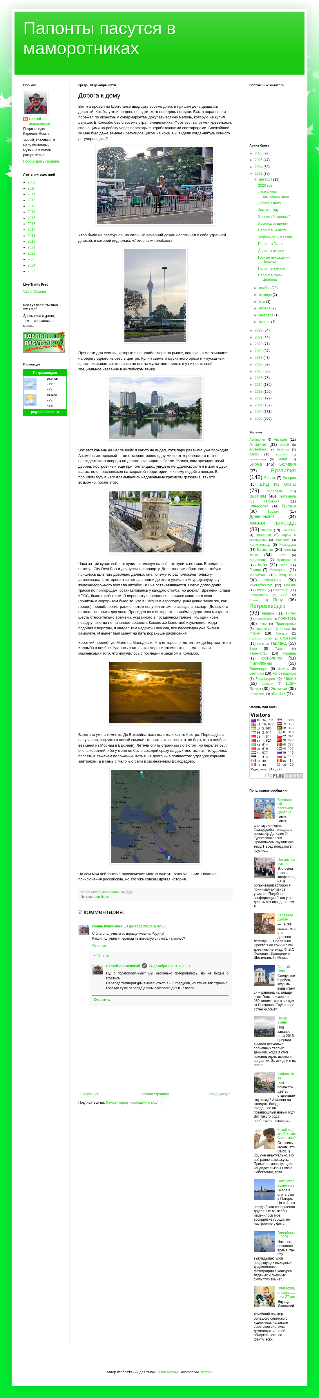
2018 (31, 236)
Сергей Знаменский (123, 966)
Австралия (257, 439)
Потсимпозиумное (286, 861)
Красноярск (286, 560)
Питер (291, 613)
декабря (266, 179)
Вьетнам (257, 496)
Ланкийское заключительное (273, 194)
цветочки (256, 673)
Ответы (103, 956)
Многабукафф (260, 585)
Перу (278, 599)
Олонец (254, 600)
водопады (275, 491)
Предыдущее (220, 1094)
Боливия (287, 464)
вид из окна (278, 484)
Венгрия (289, 478)
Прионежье (264, 628)
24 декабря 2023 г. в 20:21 (169, 966)
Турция (280, 648)
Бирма (255, 464)
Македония (278, 570)
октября (266, 295)
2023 (31, 259)
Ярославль (257, 694)
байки (254, 454)
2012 (31, 200)
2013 (31, 206)
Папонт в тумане (271, 268)
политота (287, 618)
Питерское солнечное (286, 1183)
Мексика (272, 580)
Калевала (283, 540)
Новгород (281, 590)
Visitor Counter (34, 292)
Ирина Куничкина (107, 926)
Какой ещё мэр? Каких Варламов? (287, 1134)
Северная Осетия (261, 638)
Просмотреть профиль (41, 161)
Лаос (283, 565)
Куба (262, 565)
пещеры (268, 613)
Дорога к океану (271, 251)
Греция (289, 506)
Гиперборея (259, 506)
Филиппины (260, 663)
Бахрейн (281, 454)
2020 (259, 344)
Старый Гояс (284, 969)
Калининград (259, 545)
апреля (265, 308)
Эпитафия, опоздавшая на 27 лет (287, 1292)
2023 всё (265, 185)
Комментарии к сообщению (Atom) (134, 1102)
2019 (31, 241)
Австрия (280, 439)
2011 (31, 194)
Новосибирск (258, 595)
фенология (271, 658)
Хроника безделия (273, 223)
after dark (278, 694)
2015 (31, 218)
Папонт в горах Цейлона (270, 277)
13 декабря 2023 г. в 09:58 (144, 926)
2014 (31, 212)
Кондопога (257, 560)
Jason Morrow (167, 1372)
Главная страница (154, 1094)
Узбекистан (258, 653)
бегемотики (257, 459)
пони (263, 624)
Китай (282, 555)
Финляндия (258, 668)
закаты (266, 530)
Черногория (265, 679)
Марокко (287, 574)
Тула (253, 648)
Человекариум (284, 673)
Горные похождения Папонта (274, 259)
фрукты (283, 668)
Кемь (287, 550)
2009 (31, 182)
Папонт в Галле (270, 244)
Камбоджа (287, 545)
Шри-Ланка (101, 896)
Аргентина (257, 449)
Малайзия (257, 575)
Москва (290, 585)
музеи (262, 590)
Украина (289, 653)
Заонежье (289, 530)
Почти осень (282, 1020)
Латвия (255, 570)
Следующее (89, 1094)
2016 (31, 224)
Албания (257, 444)
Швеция (267, 683)
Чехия (290, 678)
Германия (272, 501)
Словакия (288, 638)
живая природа (272, 523)
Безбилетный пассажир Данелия (286, 806)
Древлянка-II (261, 516)
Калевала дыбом (285, 917)
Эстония (279, 688)
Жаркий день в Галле (275, 237)
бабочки (283, 449)
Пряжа (285, 628)
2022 (31, 253)
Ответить (99, 946)
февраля (266, 315)
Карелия (265, 549)
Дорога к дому (269, 203)
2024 (31, 265)
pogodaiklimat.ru (45, 412)
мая (262, 302)
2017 (31, 230)
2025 (31, 271)
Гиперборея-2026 (286, 1235)
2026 (259, 153)
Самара (281, 633)
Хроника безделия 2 (274, 217)
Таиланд (278, 643)
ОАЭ (284, 595)
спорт (260, 643)
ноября (265, 288)
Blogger (205, 1372)
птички (254, 633)
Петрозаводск (45, 373)
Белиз (282, 459)
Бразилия (283, 470)
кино (253, 554)
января (265, 322)
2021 (31, 247)
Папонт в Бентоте (272, 230)
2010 (31, 188)
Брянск (270, 478)
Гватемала (287, 496)
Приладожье (286, 624)
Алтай (284, 444)
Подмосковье (263, 618)
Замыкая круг (269, 210)
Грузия (273, 511)
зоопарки (263, 535)
